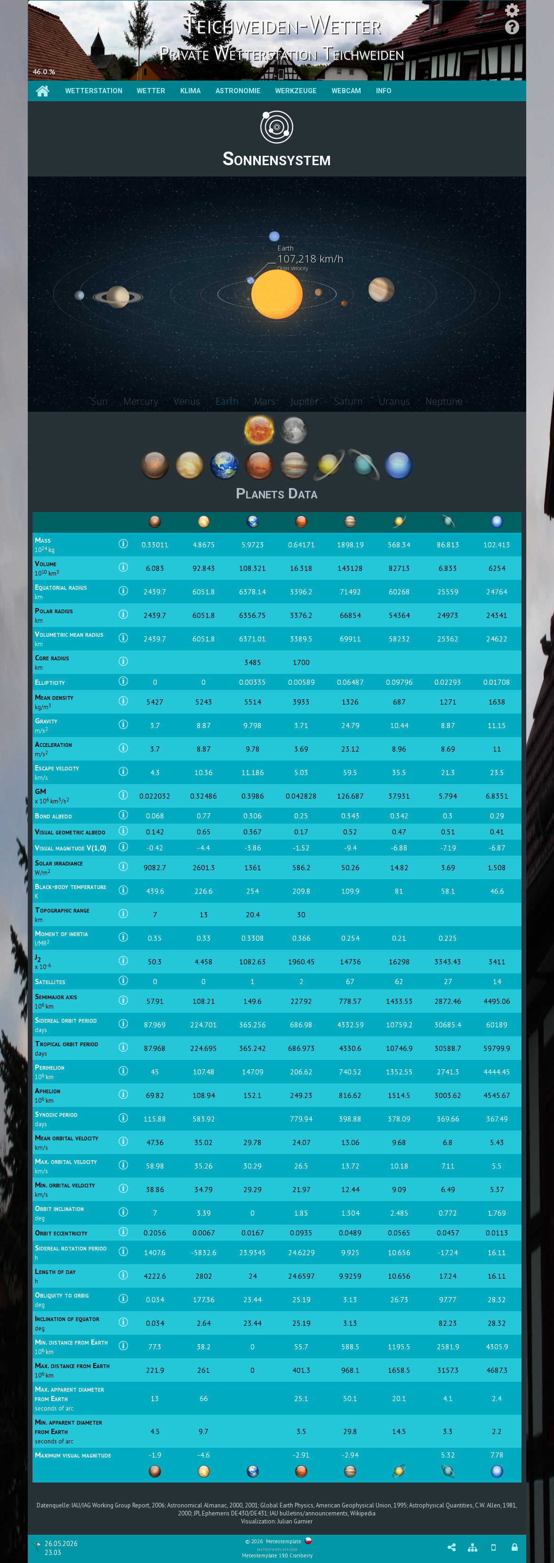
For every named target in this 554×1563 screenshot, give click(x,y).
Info (384, 91)
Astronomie (238, 91)
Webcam (346, 91)
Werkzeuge (296, 91)
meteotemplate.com (277, 1549)
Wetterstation (93, 91)
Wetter (151, 91)
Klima (190, 91)
